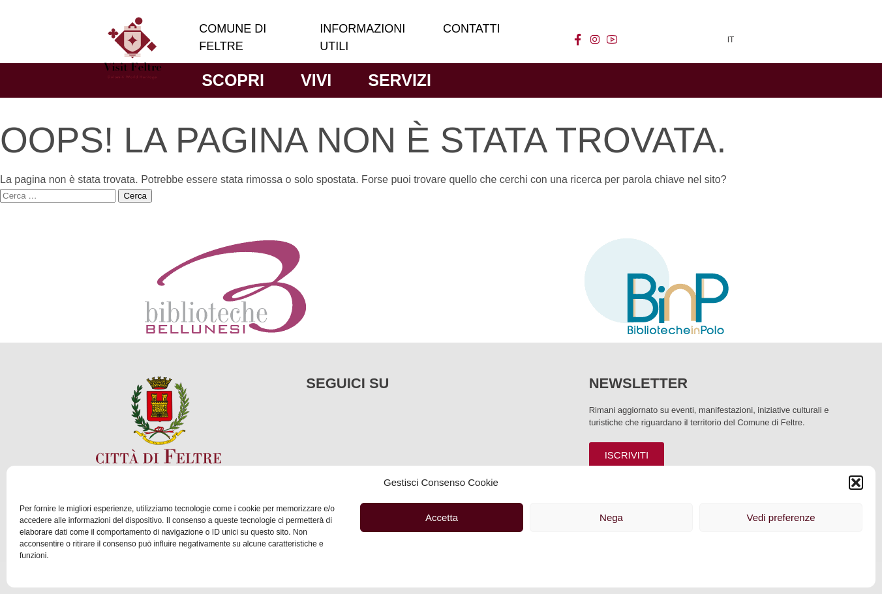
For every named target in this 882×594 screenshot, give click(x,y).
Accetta (441, 517)
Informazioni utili (362, 37)
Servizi (399, 80)
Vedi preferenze (780, 517)
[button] (855, 482)
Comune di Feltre (232, 37)
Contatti (471, 28)
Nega (611, 517)
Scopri (233, 80)
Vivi (316, 80)
